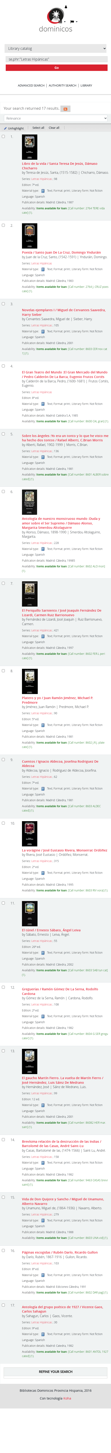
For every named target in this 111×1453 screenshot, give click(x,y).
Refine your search (55, 1371)
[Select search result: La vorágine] (3, 823)
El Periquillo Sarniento (61, 612)
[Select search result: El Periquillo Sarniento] (3, 583)
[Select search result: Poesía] (3, 225)
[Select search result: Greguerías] (3, 987)
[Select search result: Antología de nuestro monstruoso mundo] (3, 491)
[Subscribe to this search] (65, 109)
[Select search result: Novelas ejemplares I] (3, 303)
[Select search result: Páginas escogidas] (3, 1250)
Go (56, 67)
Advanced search (31, 85)
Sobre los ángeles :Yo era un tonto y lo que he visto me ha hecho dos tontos (65, 438)
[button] (62, 22)
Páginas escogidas (60, 1252)
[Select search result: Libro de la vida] (3, 136)
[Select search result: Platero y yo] (3, 670)
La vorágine (64, 850)
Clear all (54, 128)
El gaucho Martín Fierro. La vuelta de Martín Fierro (62, 1080)
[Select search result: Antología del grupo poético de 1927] (3, 1305)
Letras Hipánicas (41, 179)
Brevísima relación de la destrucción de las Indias (61, 1143)
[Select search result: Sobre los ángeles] (3, 433)
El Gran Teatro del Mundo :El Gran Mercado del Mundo (65, 374)
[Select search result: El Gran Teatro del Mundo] (3, 365)
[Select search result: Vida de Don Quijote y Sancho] (3, 1197)
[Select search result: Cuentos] (3, 759)
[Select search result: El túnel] (3, 902)
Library (86, 85)
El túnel (51, 930)
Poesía (61, 252)
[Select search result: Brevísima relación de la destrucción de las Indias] (3, 1139)
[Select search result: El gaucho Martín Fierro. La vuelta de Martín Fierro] (3, 1050)
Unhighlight (13, 128)
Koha (67, 1398)
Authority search (62, 85)
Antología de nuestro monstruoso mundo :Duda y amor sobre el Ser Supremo (61, 523)
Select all (38, 128)
